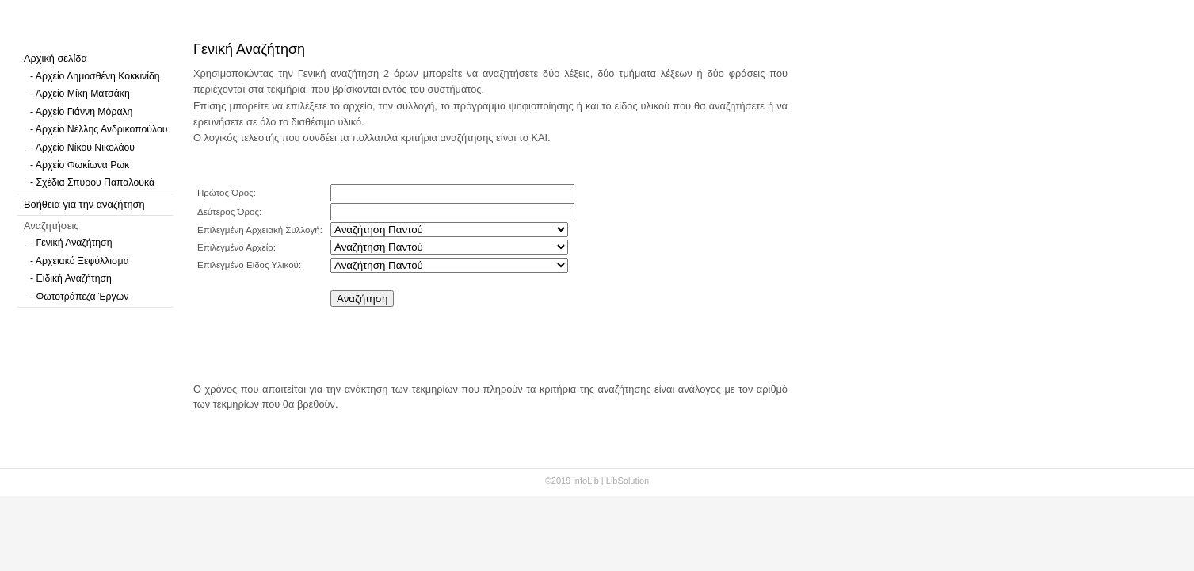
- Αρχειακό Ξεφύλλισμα (79, 260)
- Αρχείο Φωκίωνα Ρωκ (79, 165)
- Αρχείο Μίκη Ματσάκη (80, 93)
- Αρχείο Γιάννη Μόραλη (81, 111)
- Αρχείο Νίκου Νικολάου (82, 147)
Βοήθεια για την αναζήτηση (84, 204)
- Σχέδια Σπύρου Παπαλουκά (92, 182)
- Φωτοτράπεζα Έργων (79, 296)
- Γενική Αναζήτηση (71, 242)
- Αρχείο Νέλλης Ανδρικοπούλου (98, 129)
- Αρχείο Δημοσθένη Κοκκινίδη (95, 76)
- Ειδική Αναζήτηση (71, 278)
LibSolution (627, 480)
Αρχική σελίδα (55, 58)
